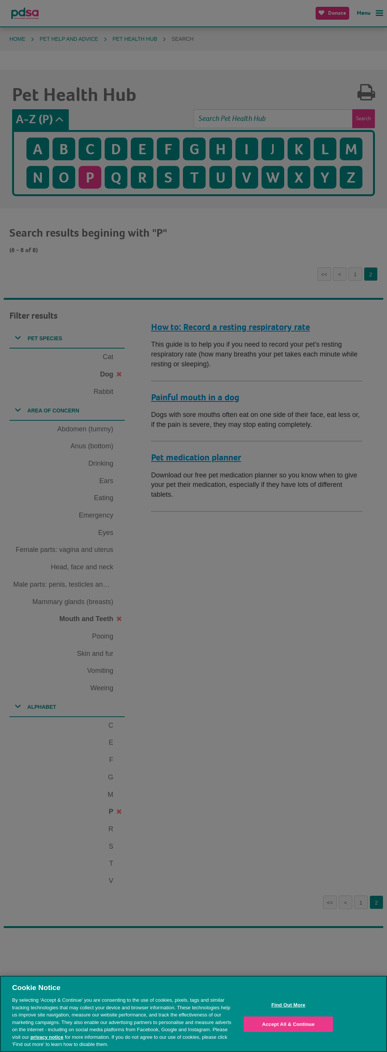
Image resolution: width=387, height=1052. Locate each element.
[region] (193, 1014)
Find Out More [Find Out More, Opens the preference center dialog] (288, 1005)
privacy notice (46, 1037)
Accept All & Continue (288, 1024)
